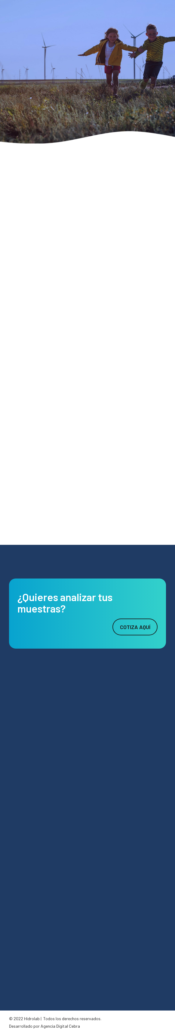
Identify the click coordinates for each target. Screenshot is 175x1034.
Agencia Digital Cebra (60, 1026)
